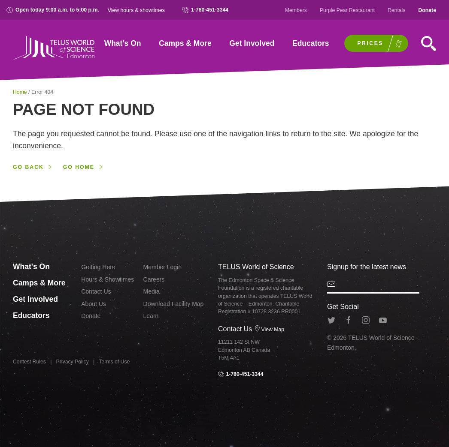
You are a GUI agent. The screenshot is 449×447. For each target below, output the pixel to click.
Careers (154, 279)
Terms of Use (114, 362)
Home (20, 92)
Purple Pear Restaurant (347, 10)
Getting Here (98, 267)
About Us (93, 303)
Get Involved (251, 43)
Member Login (162, 267)
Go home (78, 167)
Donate (427, 10)
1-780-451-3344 (205, 10)
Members (296, 10)
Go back (28, 167)
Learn (151, 315)
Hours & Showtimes (107, 279)
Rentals (397, 10)
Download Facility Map (173, 303)
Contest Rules (29, 362)
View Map (269, 330)
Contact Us (96, 291)
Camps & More (185, 43)
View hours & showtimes (136, 10)
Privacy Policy (72, 362)
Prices (370, 43)
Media (151, 291)
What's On (122, 43)
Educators (310, 43)
